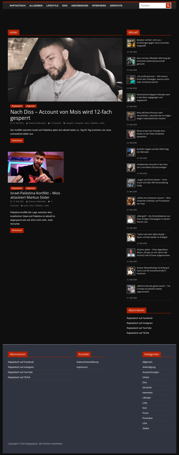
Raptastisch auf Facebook (140, 318)
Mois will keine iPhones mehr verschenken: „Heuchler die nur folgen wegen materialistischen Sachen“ (154, 115)
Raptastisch (18, 5)
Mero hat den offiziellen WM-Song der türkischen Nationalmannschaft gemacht (154, 61)
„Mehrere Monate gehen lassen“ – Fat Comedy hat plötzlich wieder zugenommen (153, 289)
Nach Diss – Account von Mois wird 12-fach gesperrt (61, 114)
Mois (87, 123)
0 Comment (54, 123)
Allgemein (35, 5)
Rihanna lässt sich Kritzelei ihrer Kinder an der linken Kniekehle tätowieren (151, 134)
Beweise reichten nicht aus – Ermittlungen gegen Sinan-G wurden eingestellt (153, 43)
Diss (65, 5)
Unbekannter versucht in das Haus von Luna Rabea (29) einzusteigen (152, 166)
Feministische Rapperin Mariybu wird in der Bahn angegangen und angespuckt (153, 97)
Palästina (94, 123)
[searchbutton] (168, 5)
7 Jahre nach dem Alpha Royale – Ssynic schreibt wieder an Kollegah (152, 236)
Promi (145, 413)
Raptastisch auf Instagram (140, 323)
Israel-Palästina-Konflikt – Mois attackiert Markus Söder (35, 194)
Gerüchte (116, 5)
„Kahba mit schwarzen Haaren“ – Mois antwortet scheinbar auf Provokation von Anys (154, 201)
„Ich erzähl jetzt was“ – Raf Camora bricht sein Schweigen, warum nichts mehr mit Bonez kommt (153, 79)
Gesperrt (70, 123)
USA (144, 423)
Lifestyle (52, 5)
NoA (144, 408)
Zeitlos (145, 428)
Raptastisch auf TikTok (138, 333)
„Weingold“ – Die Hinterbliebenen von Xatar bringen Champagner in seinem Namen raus (153, 219)
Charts (145, 377)
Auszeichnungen (150, 372)
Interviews (99, 5)
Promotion (147, 418)
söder (102, 123)
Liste (144, 403)
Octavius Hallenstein (37, 123)
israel (26, 206)
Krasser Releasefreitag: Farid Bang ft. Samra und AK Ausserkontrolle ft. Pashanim (153, 270)
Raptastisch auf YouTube (139, 328)
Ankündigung (79, 5)
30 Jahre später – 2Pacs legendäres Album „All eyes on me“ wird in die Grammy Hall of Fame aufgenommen (153, 252)
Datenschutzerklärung (87, 362)
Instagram (79, 123)
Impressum (82, 367)
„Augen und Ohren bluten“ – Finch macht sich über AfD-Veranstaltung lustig (152, 182)
